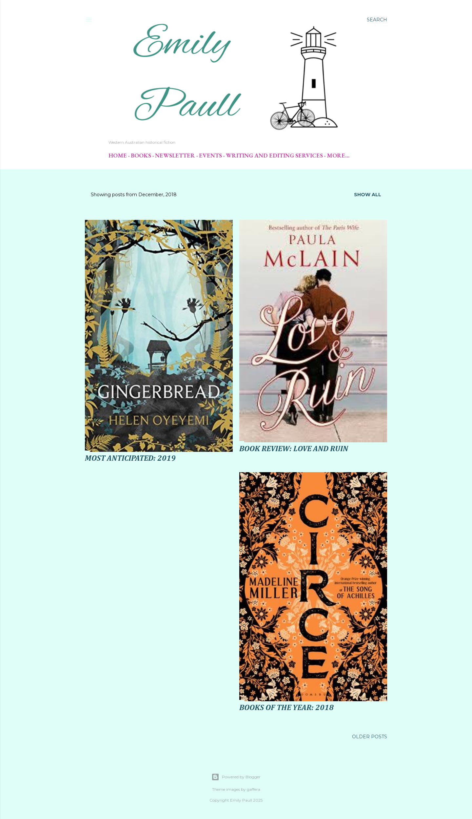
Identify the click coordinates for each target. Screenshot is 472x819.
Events (210, 155)
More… (338, 155)
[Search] (377, 20)
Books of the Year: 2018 (286, 708)
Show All (367, 195)
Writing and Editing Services (274, 155)
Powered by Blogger (236, 777)
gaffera (253, 789)
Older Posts (369, 737)
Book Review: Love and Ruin (293, 449)
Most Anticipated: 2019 (130, 458)
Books (141, 155)
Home (117, 155)
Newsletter (175, 155)
